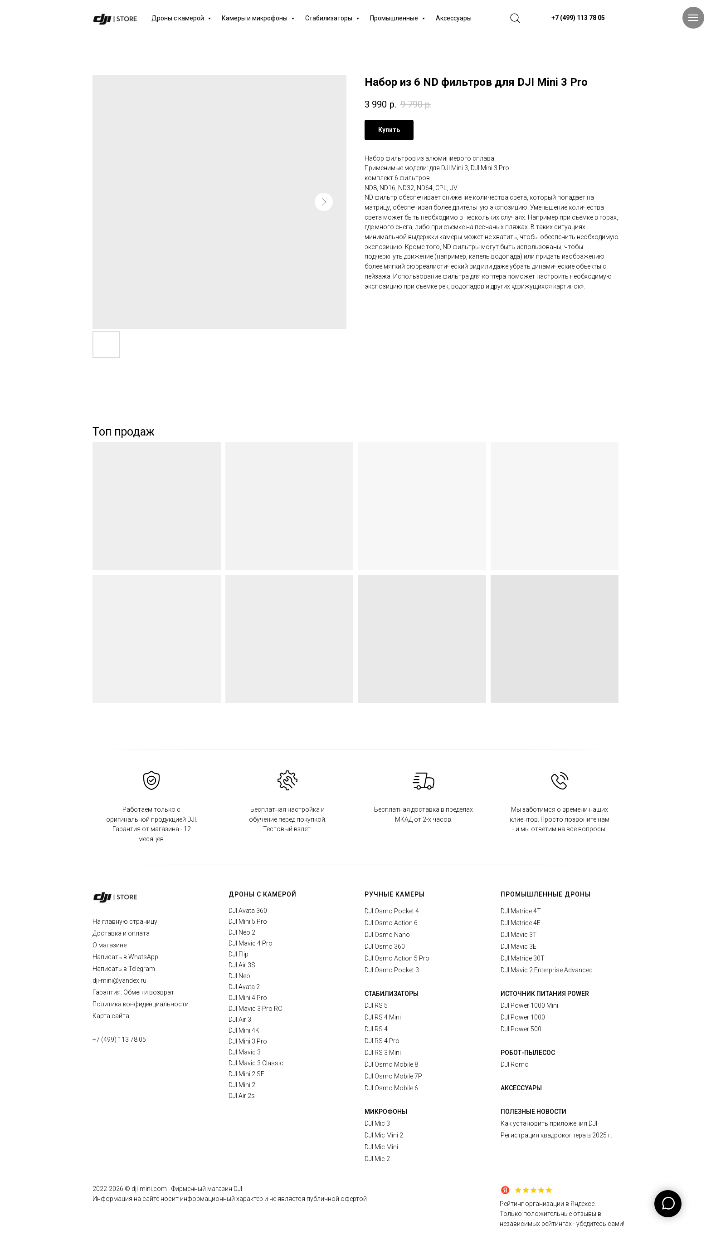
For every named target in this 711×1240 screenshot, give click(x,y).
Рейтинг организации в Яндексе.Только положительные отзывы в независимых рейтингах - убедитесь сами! (562, 1213)
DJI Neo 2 (242, 932)
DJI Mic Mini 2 (384, 1135)
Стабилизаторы (329, 18)
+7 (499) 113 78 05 (119, 1039)
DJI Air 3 (240, 1019)
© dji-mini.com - (148, 1188)
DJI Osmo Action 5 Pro (397, 958)
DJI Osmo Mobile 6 (391, 1088)
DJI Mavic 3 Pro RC (255, 1008)
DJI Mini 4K (244, 1030)
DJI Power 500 (521, 1029)
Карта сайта (111, 1015)
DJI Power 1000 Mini (529, 1005)
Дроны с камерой (178, 18)
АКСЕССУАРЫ (521, 1088)
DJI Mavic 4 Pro (251, 943)
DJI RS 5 (376, 1005)
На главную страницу (125, 921)
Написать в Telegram (124, 968)
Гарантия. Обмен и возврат (133, 992)
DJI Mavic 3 (245, 1052)
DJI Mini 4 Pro (248, 997)
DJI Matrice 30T (523, 958)
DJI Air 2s (242, 1095)
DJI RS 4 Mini (383, 1017)
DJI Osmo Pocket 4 (392, 911)
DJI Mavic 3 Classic (256, 1063)
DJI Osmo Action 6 (391, 922)
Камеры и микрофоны (255, 18)
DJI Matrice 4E (521, 922)
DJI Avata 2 (244, 986)
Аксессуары (454, 18)
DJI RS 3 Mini (383, 1052)
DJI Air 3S (242, 965)
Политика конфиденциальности (141, 1004)
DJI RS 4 (376, 1029)
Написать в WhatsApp (125, 957)
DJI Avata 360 (248, 910)
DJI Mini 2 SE (246, 1074)
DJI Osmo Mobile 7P (393, 1076)
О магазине (110, 945)
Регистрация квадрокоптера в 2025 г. (556, 1135)
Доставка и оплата (121, 933)
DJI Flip (238, 954)
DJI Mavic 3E (518, 946)
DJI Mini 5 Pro (248, 921)
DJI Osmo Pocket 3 (392, 970)
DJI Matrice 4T (521, 911)
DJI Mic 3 (377, 1123)
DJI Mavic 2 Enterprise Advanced (547, 970)
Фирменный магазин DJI (206, 1188)
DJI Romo (515, 1064)
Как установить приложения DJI (549, 1123)
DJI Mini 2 (242, 1084)
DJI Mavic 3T (519, 934)
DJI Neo (239, 976)
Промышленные (394, 18)
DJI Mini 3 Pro (248, 1041)
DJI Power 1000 (523, 1017)
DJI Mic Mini (381, 1147)
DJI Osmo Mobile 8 (391, 1064)
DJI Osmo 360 (385, 946)
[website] (515, 18)
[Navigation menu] (693, 18)
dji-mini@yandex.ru (119, 980)
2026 (117, 1188)
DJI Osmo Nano (387, 934)
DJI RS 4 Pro (382, 1040)
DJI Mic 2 (377, 1158)
